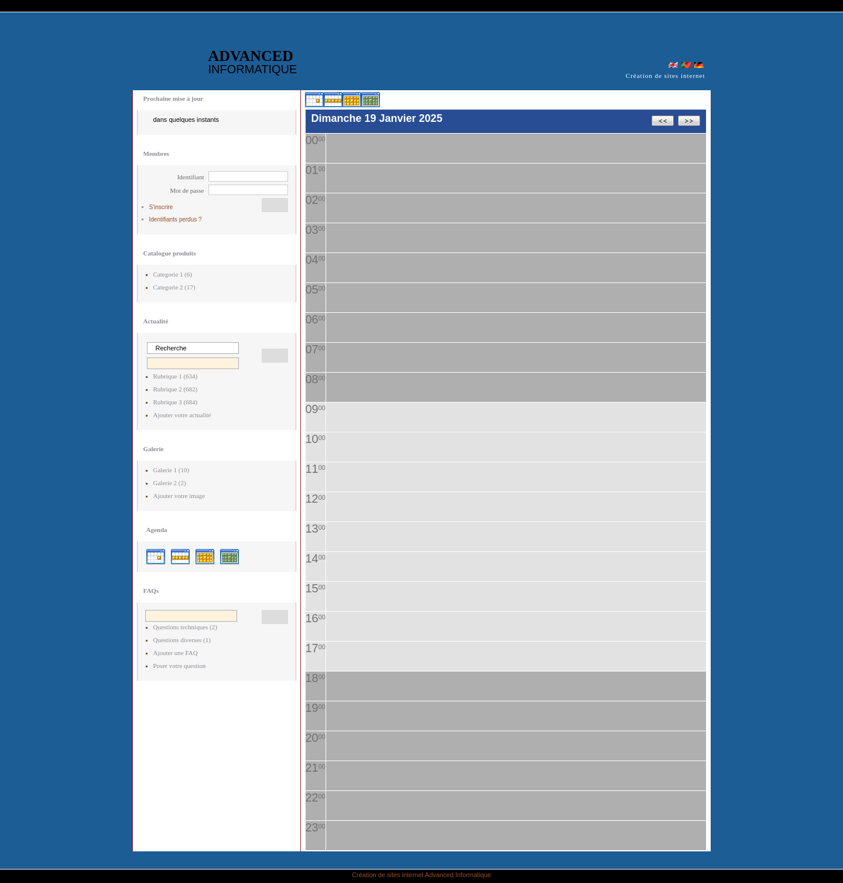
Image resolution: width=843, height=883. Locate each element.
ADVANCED (252, 61)
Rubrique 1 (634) (175, 376)
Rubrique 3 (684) (175, 401)
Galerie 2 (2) (169, 482)
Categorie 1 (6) (173, 274)
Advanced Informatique (458, 874)
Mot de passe (187, 190)
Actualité (156, 321)
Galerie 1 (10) (171, 469)
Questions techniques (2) (185, 626)
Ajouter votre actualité (182, 414)
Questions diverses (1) (182, 639)
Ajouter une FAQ (175, 652)
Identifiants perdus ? (175, 219)
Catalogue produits (169, 253)
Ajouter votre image (179, 495)
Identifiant (190, 176)
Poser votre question (179, 665)
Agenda (156, 529)
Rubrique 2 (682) (175, 389)
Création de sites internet (387, 874)
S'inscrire (161, 207)
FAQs (151, 590)
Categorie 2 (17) (174, 287)
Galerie (153, 448)
